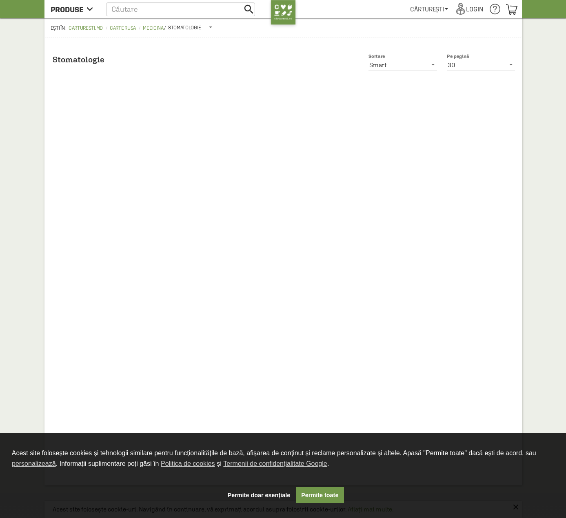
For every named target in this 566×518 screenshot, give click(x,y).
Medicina (153, 28)
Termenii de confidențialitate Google (275, 463)
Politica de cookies (188, 463)
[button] (180, 9)
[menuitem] (429, 9)
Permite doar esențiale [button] (259, 495)
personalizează (34, 463)
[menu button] (74, 9)
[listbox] (191, 27)
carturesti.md (86, 28)
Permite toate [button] (319, 495)
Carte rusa (123, 28)
